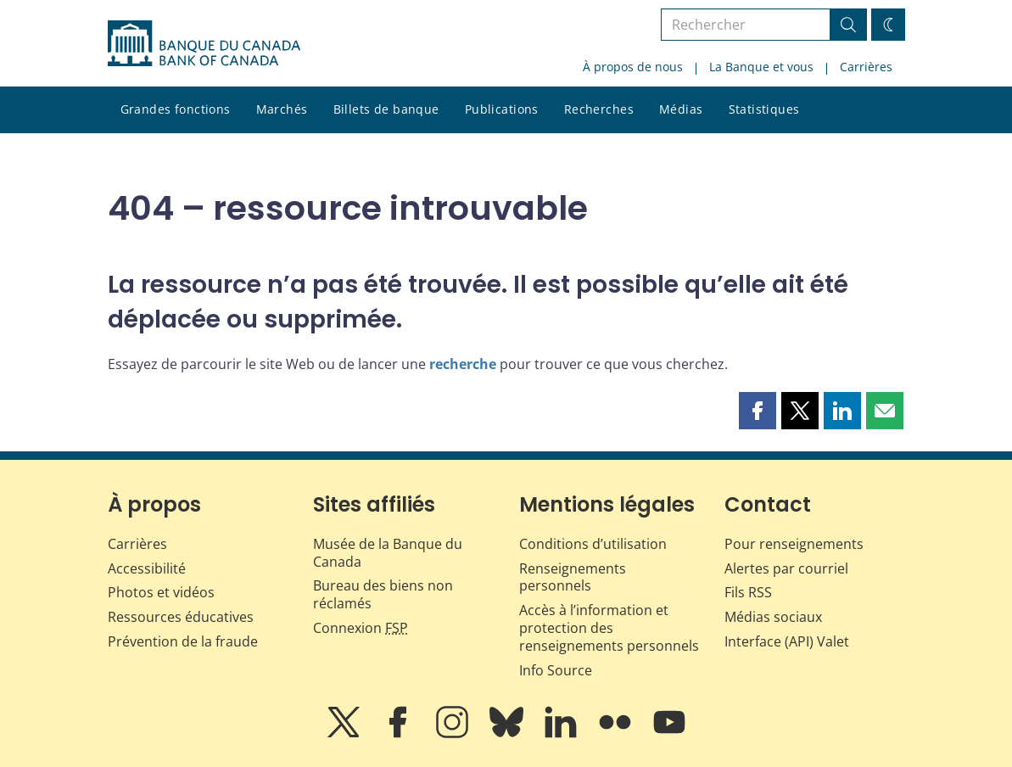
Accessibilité (147, 568)
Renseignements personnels (572, 577)
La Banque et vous (761, 67)
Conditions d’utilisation (593, 544)
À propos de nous (633, 67)
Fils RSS (748, 592)
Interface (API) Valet (786, 641)
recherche (462, 364)
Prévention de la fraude (183, 641)
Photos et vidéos (161, 592)
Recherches (599, 109)
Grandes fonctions (175, 109)
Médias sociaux (773, 616)
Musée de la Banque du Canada (387, 553)
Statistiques (764, 109)
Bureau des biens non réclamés (383, 594)
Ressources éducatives (181, 616)
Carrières (866, 67)
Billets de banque (386, 109)
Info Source (555, 670)
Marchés (282, 109)
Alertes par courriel (786, 568)
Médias (681, 109)
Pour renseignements (794, 544)
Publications (502, 109)
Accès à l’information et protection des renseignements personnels (609, 628)
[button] (757, 410)
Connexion (360, 628)
